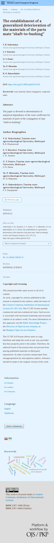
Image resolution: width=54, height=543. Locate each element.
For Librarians (9, 391)
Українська (9, 413)
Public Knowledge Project (34, 323)
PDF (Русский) (13, 200)
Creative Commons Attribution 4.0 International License (24, 497)
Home (5, 9)
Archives (14, 9)
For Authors (8, 387)
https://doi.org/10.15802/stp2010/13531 (24, 84)
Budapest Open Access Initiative (20, 330)
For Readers (8, 383)
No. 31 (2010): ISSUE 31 (30, 9)
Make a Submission (14, 426)
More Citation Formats (15, 243)
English (7, 409)
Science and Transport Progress (22, 3)
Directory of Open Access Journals (21, 326)
